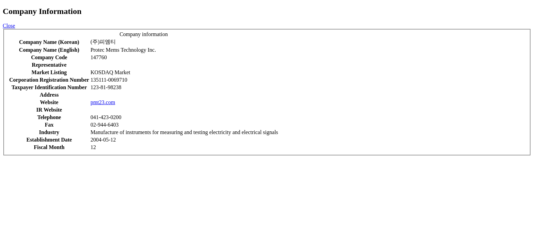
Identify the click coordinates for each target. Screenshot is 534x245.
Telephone (49, 117)
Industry (49, 132)
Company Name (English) (49, 50)
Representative (49, 65)
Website (49, 102)
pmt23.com (103, 102)
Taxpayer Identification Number (49, 87)
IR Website (49, 110)
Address (49, 95)
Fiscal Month (49, 147)
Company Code (49, 57)
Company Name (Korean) (49, 42)
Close (9, 26)
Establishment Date (49, 140)
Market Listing (49, 72)
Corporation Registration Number (49, 80)
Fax (49, 125)
